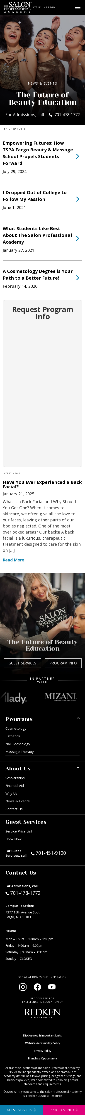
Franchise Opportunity (42, 1058)
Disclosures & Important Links (42, 1035)
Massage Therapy (19, 751)
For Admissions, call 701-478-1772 (42, 114)
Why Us (11, 793)
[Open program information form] (64, 1110)
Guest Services (22, 663)
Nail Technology (17, 744)
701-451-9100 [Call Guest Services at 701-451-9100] (48, 852)
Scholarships (15, 778)
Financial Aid (14, 785)
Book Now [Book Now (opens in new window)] (13, 839)
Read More (13, 560)
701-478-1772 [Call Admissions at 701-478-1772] (23, 892)
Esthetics (12, 736)
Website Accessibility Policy (42, 1043)
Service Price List (18, 831)
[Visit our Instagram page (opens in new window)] (22, 987)
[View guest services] (21, 1110)
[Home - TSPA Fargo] (18, 7)
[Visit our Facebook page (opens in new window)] (37, 987)
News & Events (17, 801)
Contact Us (14, 809)
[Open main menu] (77, 7)
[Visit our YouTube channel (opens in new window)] (51, 987)
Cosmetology (15, 728)
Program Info (63, 663)
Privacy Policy (42, 1051)
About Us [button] (18, 768)
